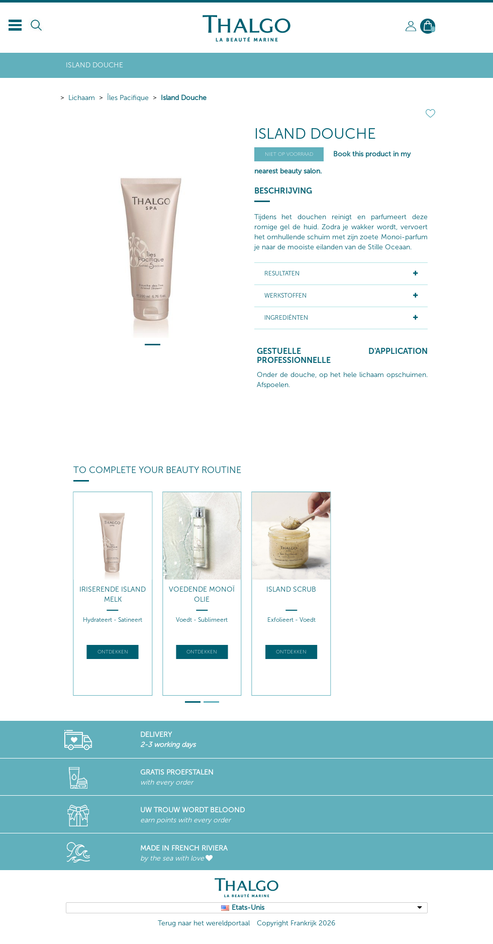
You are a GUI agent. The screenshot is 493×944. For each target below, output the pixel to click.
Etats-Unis (248, 907)
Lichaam (81, 97)
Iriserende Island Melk (112, 594)
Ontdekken (112, 652)
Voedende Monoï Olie (202, 594)
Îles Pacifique (128, 97)
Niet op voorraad (289, 154)
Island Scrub (291, 589)
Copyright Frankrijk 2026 (296, 923)
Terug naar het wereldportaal (204, 923)
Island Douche (184, 97)
